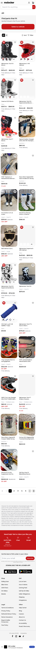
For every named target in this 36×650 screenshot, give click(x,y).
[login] (29, 3)
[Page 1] (10, 491)
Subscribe (30, 558)
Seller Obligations (24, 594)
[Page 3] (18, 491)
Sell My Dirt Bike (24, 591)
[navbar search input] (17, 7)
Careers (21, 614)
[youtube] (20, 636)
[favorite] (15, 42)
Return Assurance (7, 617)
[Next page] (29, 491)
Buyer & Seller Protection (5, 621)
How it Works (23, 584)
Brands (3, 594)
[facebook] (12, 636)
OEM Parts (4, 587)
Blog (20, 611)
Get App (32, 646)
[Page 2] (14, 491)
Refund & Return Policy (8, 614)
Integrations (23, 600)
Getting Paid (23, 587)
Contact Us (22, 620)
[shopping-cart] (33, 3)
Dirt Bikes (4, 591)
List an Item (22, 581)
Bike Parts (4, 584)
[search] (33, 7)
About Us (22, 617)
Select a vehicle (18, 27)
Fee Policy (4, 625)
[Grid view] (3, 35)
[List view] (6, 35)
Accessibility (23, 623)
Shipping (21, 597)
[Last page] (33, 491)
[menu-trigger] (2, 3)
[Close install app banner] (2, 647)
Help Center (23, 607)
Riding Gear (5, 581)
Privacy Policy (5, 611)
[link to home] (9, 3)
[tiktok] (23, 636)
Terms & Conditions (7, 607)
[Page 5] (25, 491)
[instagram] (16, 636)
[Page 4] (21, 491)
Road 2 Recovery (24, 626)
